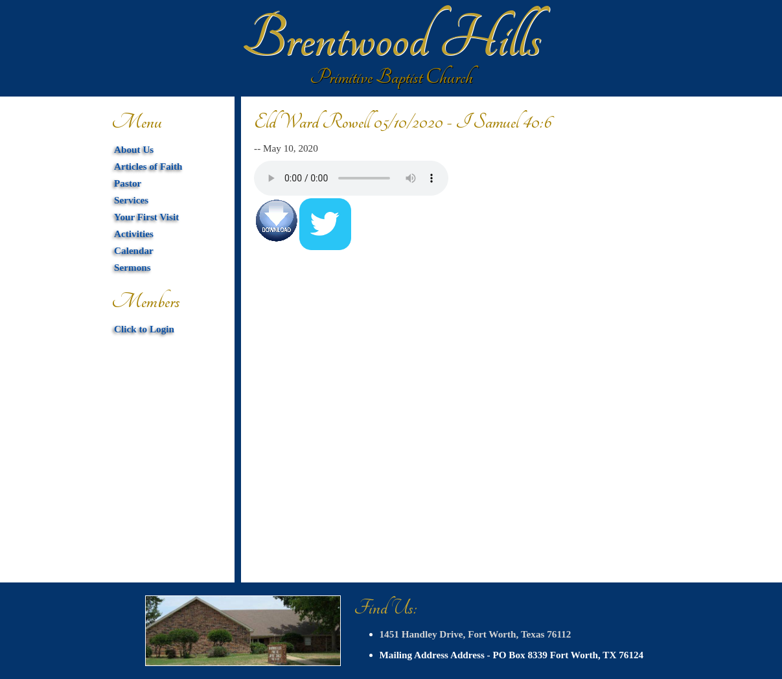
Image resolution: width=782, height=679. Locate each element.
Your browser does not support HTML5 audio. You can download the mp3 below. (351, 178)
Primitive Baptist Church (391, 77)
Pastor (127, 183)
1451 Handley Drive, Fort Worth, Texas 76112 (475, 633)
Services (131, 199)
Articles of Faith (148, 166)
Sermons (132, 267)
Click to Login (144, 328)
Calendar (134, 250)
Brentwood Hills (391, 38)
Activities (134, 233)
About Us (134, 149)
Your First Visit (146, 216)
